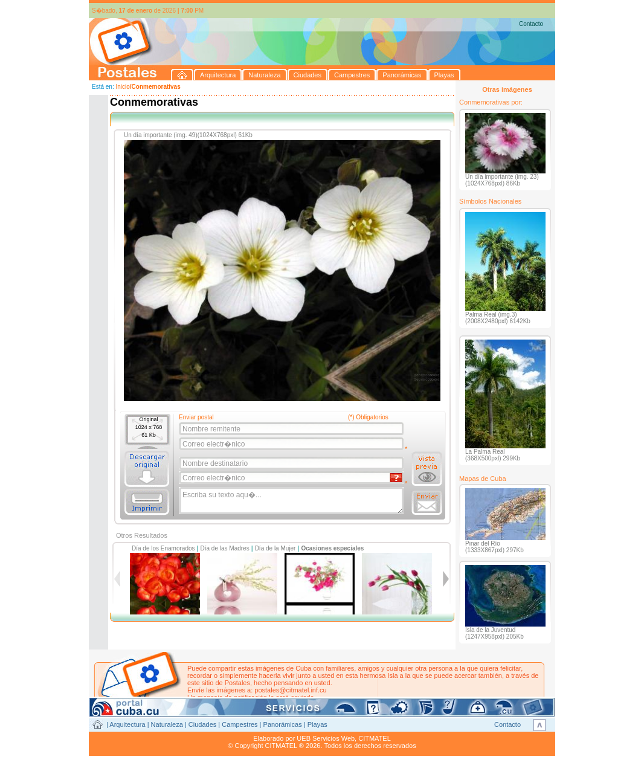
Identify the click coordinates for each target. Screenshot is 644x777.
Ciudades (202, 724)
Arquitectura (127, 724)
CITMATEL (374, 738)
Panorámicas (282, 724)
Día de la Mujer (275, 548)
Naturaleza (167, 724)
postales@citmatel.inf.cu (290, 690)
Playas (317, 724)
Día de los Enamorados (163, 548)
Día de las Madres (225, 548)
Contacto (531, 24)
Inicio (122, 86)
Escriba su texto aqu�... (292, 501)
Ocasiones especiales (332, 548)
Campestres (239, 724)
